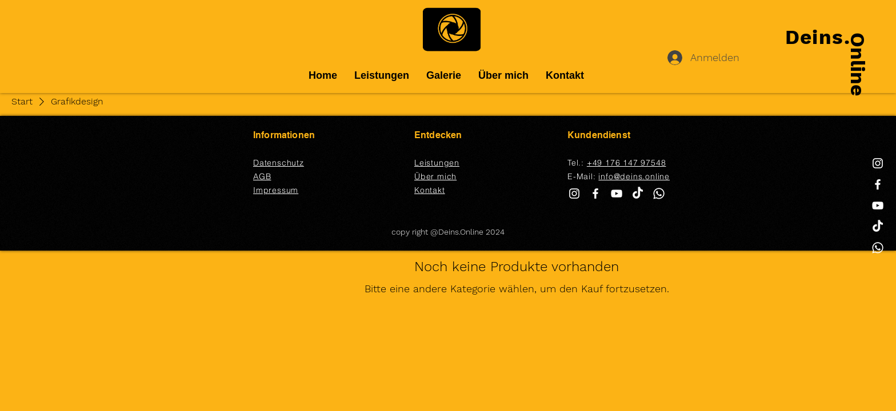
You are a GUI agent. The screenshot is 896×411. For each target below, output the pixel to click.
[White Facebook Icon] (878, 184)
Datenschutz (278, 163)
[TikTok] (878, 226)
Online (858, 64)
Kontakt (429, 190)
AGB (262, 176)
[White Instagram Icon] (878, 163)
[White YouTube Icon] (878, 205)
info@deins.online (634, 176)
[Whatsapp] (878, 248)
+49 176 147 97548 (626, 163)
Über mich (435, 176)
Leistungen (436, 163)
